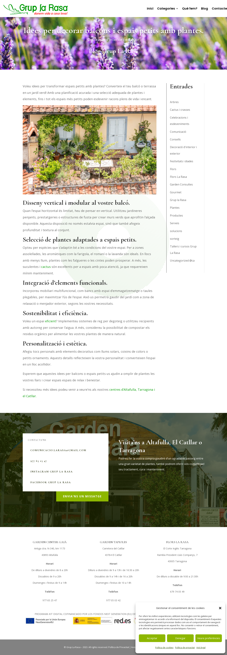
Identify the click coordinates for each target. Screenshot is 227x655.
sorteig (174, 239)
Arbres (174, 102)
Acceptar (152, 638)
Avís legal (200, 647)
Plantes (175, 208)
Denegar (180, 638)
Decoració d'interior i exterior (113, 39)
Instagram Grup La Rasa (51, 471)
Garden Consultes (181, 184)
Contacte (219, 8)
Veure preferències (208, 638)
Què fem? (189, 8)
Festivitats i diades (181, 161)
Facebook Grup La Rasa (50, 482)
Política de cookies (164, 647)
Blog (204, 8)
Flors (173, 169)
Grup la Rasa (178, 200)
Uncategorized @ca (182, 260)
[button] (220, 608)
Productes (176, 215)
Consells (175, 139)
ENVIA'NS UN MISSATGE (82, 496)
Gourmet (175, 192)
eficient (50, 321)
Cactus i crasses (180, 110)
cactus (46, 267)
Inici (150, 8)
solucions (176, 231)
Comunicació (178, 132)
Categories (166, 8)
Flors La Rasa (178, 177)
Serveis (174, 223)
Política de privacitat (185, 647)
